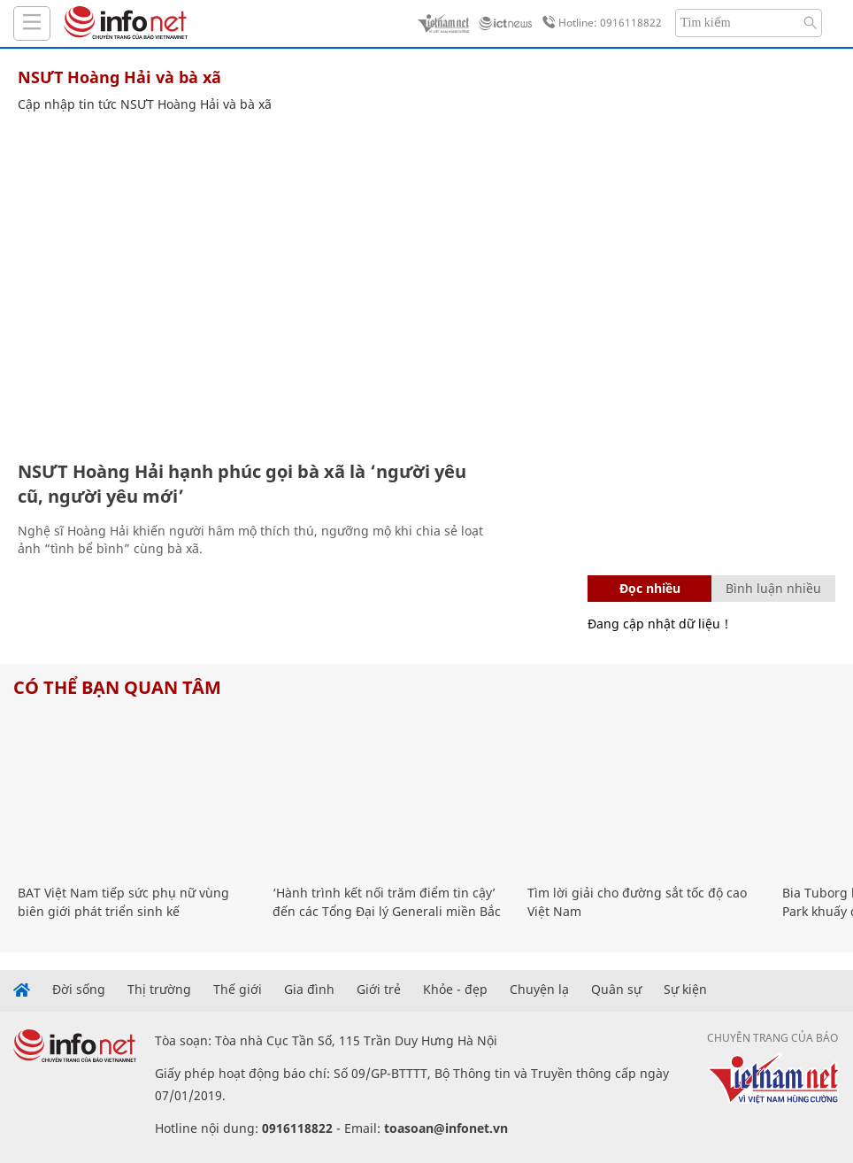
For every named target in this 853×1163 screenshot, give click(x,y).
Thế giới (237, 989)
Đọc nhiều (649, 588)
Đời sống (78, 989)
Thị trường (159, 989)
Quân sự (616, 989)
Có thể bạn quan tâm (117, 687)
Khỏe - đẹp (455, 989)
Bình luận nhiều (773, 588)
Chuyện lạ (539, 989)
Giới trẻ (379, 989)
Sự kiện (685, 989)
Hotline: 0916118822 (599, 23)
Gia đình (309, 989)
